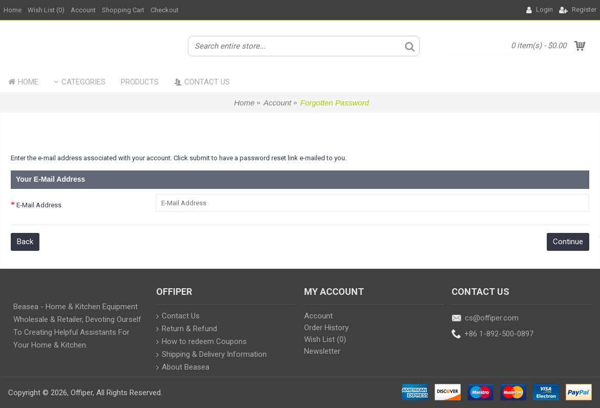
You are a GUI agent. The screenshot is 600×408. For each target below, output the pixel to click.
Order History (326, 327)
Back (25, 241)
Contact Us (178, 316)
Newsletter (322, 351)
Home (244, 102)
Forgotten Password (334, 102)
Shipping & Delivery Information (211, 355)
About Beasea (182, 367)
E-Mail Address (38, 205)
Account (277, 102)
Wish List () (325, 339)
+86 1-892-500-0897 (492, 334)
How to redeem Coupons (201, 342)
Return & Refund (186, 329)
